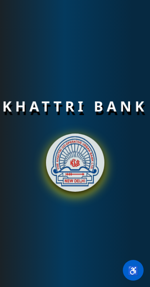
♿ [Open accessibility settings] (133, 270)
